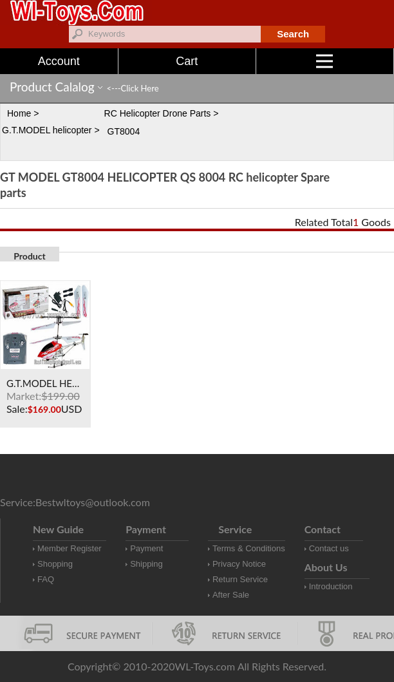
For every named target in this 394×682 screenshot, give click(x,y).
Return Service (240, 579)
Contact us (329, 548)
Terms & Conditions (248, 548)
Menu (355, 61)
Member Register (69, 548)
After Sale (230, 595)
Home (19, 113)
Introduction (331, 586)
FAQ (45, 579)
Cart (187, 61)
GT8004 (124, 131)
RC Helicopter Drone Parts (157, 113)
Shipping (146, 564)
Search (293, 33)
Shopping (55, 564)
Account (59, 61)
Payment (146, 548)
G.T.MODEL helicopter (47, 130)
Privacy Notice (239, 564)
